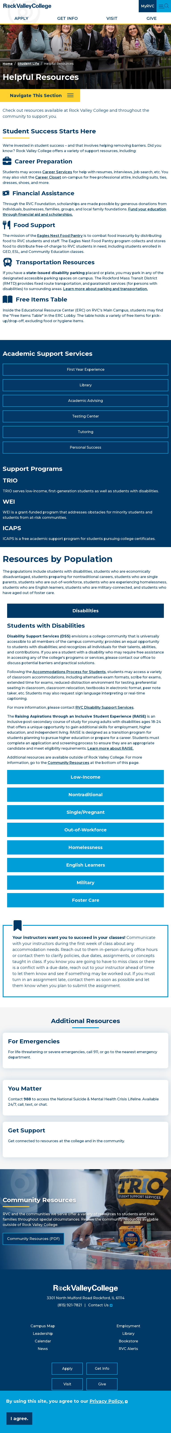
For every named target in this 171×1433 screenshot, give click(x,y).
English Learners (85, 865)
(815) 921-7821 (69, 1305)
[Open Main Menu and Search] (164, 6)
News (43, 1349)
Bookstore (128, 1341)
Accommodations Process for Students (69, 672)
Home (8, 64)
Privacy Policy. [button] (107, 1401)
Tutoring (85, 432)
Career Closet (48, 177)
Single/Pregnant (86, 812)
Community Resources (68, 763)
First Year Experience (85, 369)
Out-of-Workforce (85, 830)
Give (152, 18)
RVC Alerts (128, 1349)
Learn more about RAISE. (111, 748)
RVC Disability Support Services (104, 707)
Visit (112, 18)
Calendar (43, 1341)
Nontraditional (85, 794)
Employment (128, 1326)
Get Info (67, 18)
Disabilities (85, 610)
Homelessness (85, 847)
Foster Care (85, 900)
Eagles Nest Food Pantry (60, 236)
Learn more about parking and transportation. (105, 289)
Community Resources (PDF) (33, 1239)
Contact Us (98, 1305)
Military (85, 882)
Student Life (28, 64)
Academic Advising (85, 401)
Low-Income (85, 777)
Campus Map (43, 1326)
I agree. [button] (19, 1418)
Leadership (43, 1333)
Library (85, 385)
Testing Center (85, 416)
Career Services (57, 172)
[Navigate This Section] (40, 95)
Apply (21, 18)
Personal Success (85, 447)
